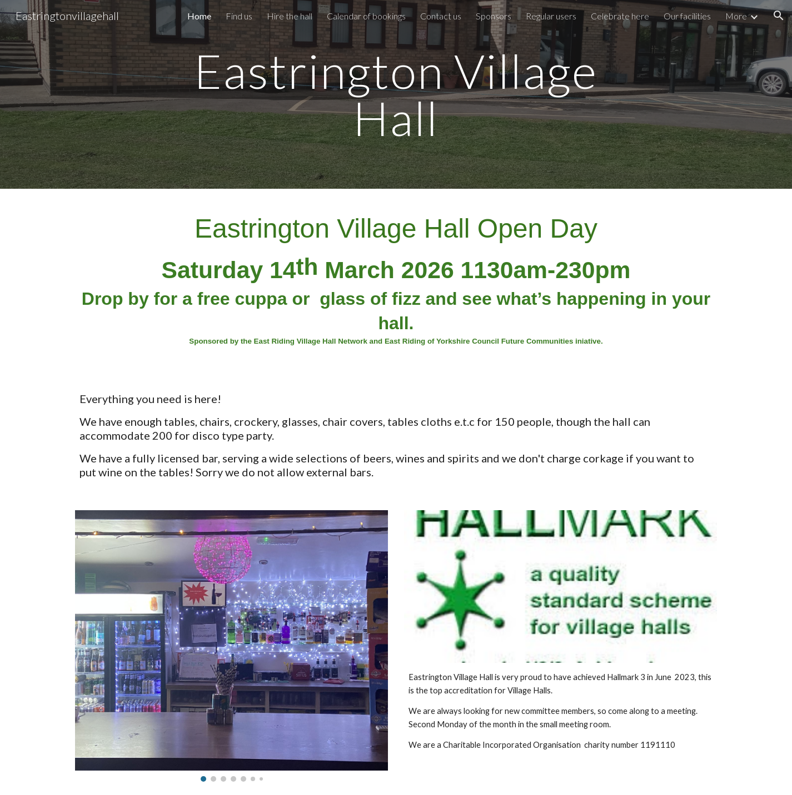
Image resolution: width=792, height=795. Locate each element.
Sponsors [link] (493, 16)
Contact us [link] (440, 16)
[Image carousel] (231, 645)
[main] (396, 95)
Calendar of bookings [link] (366, 16)
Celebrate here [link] (620, 16)
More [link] (736, 16)
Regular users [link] (551, 16)
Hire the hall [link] (289, 16)
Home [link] (199, 16)
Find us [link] (239, 16)
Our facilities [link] (687, 16)
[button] (778, 15)
